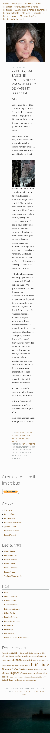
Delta (43, 653)
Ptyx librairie (9, 634)
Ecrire (11, 656)
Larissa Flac (8, 625)
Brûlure (22, 653)
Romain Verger (10, 572)
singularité (37, 677)
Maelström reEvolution (13, 522)
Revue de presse (18, 677)
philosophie (7, 673)
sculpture (31, 677)
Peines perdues (10, 16)
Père (38, 673)
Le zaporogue (9, 518)
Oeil (45, 669)
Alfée (6, 592)
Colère (31, 653)
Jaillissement (40, 656)
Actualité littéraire (33, 3)
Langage (17, 659)
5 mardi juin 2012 (19, 68)
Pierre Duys (8, 629)
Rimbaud (15, 435)
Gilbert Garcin (9, 613)
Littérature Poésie (10, 669)
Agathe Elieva (6, 653)
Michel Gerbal (9, 564)
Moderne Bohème (28, 16)
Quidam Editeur (10, 527)
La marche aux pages (12, 621)
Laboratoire (38, 13)
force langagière (23, 656)
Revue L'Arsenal (10, 535)
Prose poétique (30, 673)
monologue (39, 669)
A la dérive (8, 510)
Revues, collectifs (11, 13)
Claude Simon (9, 551)
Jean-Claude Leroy (11, 555)
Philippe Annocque (11, 568)
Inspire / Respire (28, 444)
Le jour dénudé (9, 514)
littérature (40, 664)
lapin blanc (32, 660)
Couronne (36, 653)
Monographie (32, 669)
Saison (14, 441)
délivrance (5, 656)
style (42, 677)
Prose (24, 673)
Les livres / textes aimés (14, 19)
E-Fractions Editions (11, 605)
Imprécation (32, 656)
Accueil (6, 3)
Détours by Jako (10, 601)
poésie (17, 673)
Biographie (17, 3)
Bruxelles (15, 652)
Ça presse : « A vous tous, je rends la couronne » (25, 10)
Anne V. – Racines (10, 596)
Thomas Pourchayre (14, 680)
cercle (26, 653)
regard (11, 677)
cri (40, 653)
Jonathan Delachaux (11, 617)
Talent (5, 680)
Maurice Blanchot (10, 559)
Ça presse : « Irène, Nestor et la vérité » (21, 7)
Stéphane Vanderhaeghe (13, 576)
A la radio (26, 13)
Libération (27, 665)
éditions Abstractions (29, 680)
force (16, 656)
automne (20, 432)
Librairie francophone (17, 665)
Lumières (23, 669)
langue (26, 660)
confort (29, 432)
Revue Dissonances (11, 531)
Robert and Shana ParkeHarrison (16, 638)
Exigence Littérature (12, 609)
